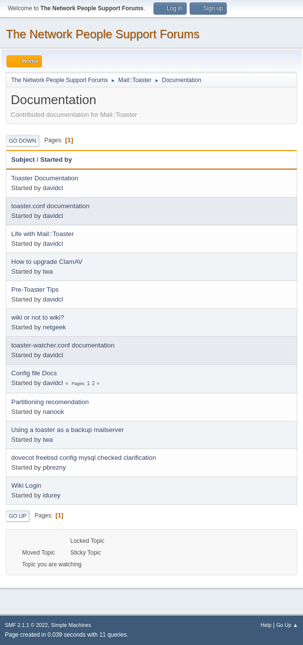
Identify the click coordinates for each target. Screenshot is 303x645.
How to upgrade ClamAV (47, 261)
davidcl (53, 188)
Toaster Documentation (44, 178)
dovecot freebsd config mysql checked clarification (83, 457)
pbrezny (54, 467)
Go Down (22, 141)
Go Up (17, 516)
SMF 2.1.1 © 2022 (26, 625)
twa (48, 271)
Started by (56, 159)
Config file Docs (34, 373)
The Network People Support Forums (102, 34)
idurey (51, 495)
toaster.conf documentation (50, 206)
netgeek (54, 327)
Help (265, 625)
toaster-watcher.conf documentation (62, 345)
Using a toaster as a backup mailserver (67, 429)
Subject (23, 159)
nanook (53, 411)
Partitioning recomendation (50, 402)
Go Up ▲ (287, 625)
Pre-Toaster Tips (35, 289)
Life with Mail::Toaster (42, 233)
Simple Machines (71, 625)
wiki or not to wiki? (37, 317)
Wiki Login (26, 485)
